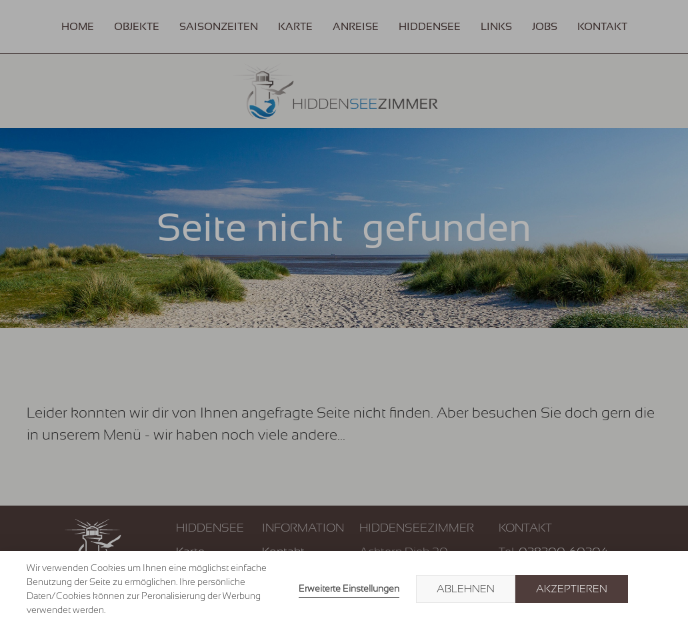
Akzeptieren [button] (571, 589)
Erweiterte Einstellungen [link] (349, 588)
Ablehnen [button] (466, 589)
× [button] (649, 589)
